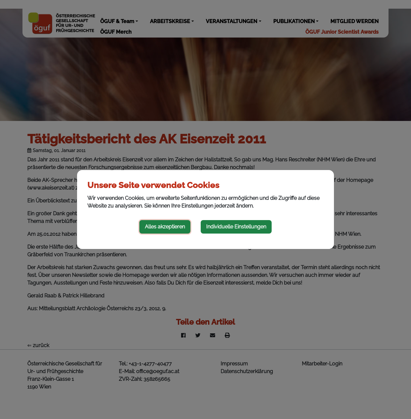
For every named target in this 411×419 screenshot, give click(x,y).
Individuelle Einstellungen (236, 227)
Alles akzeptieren (165, 227)
